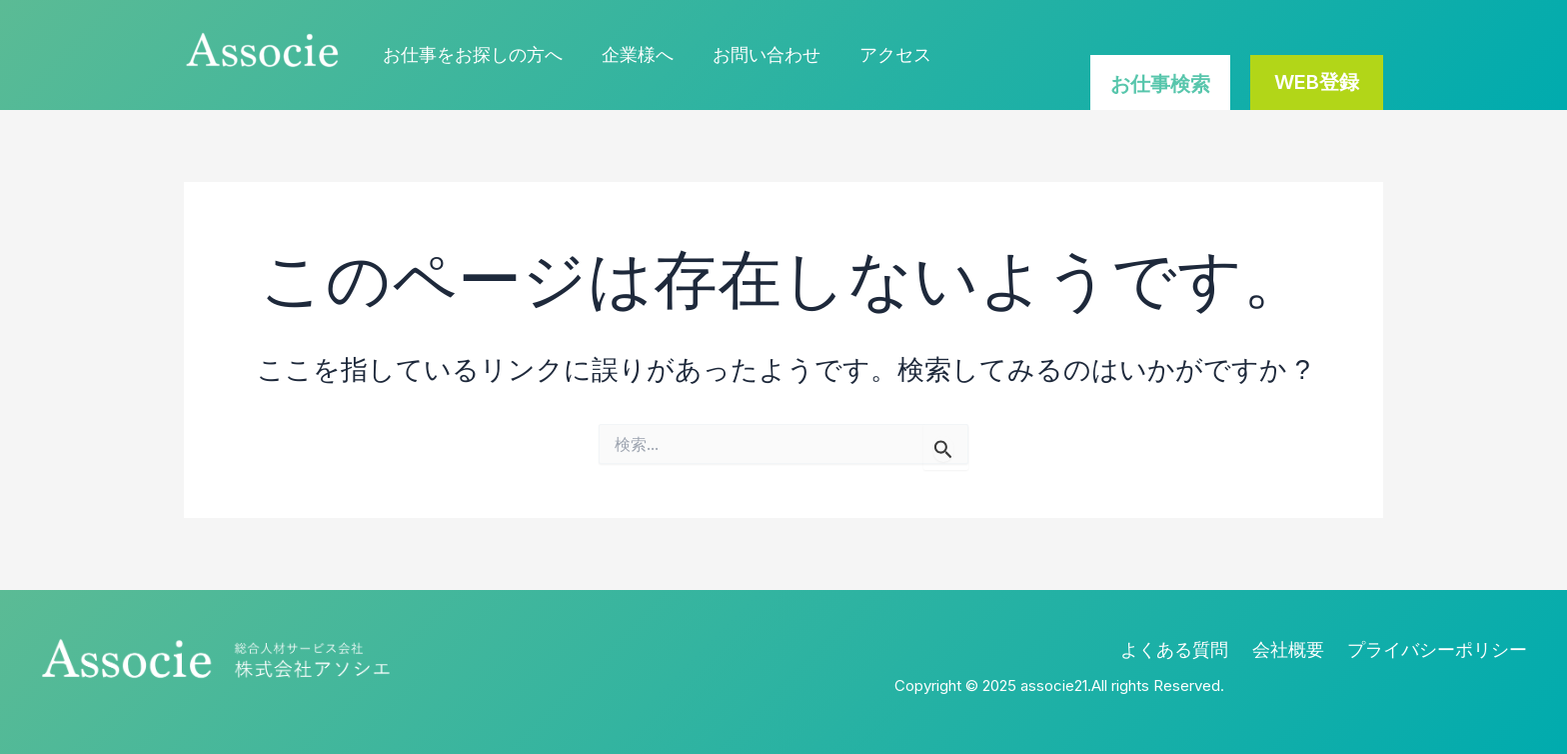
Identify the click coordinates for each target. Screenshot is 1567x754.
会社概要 (1298, 649)
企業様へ (633, 54)
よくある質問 (1190, 649)
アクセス (884, 54)
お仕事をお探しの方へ (471, 54)
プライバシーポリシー (1442, 649)
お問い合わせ (758, 54)
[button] (1316, 82)
